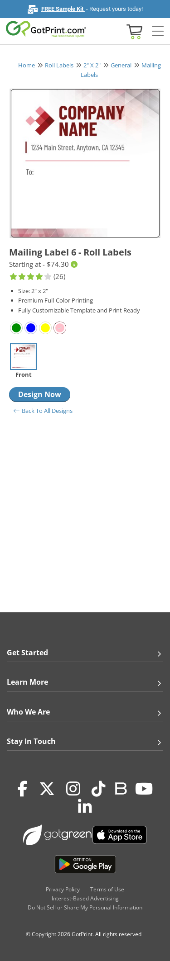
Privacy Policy (63, 889)
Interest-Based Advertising (85, 898)
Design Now (39, 394)
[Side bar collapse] (157, 31)
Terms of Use (107, 889)
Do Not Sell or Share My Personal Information (85, 907)
